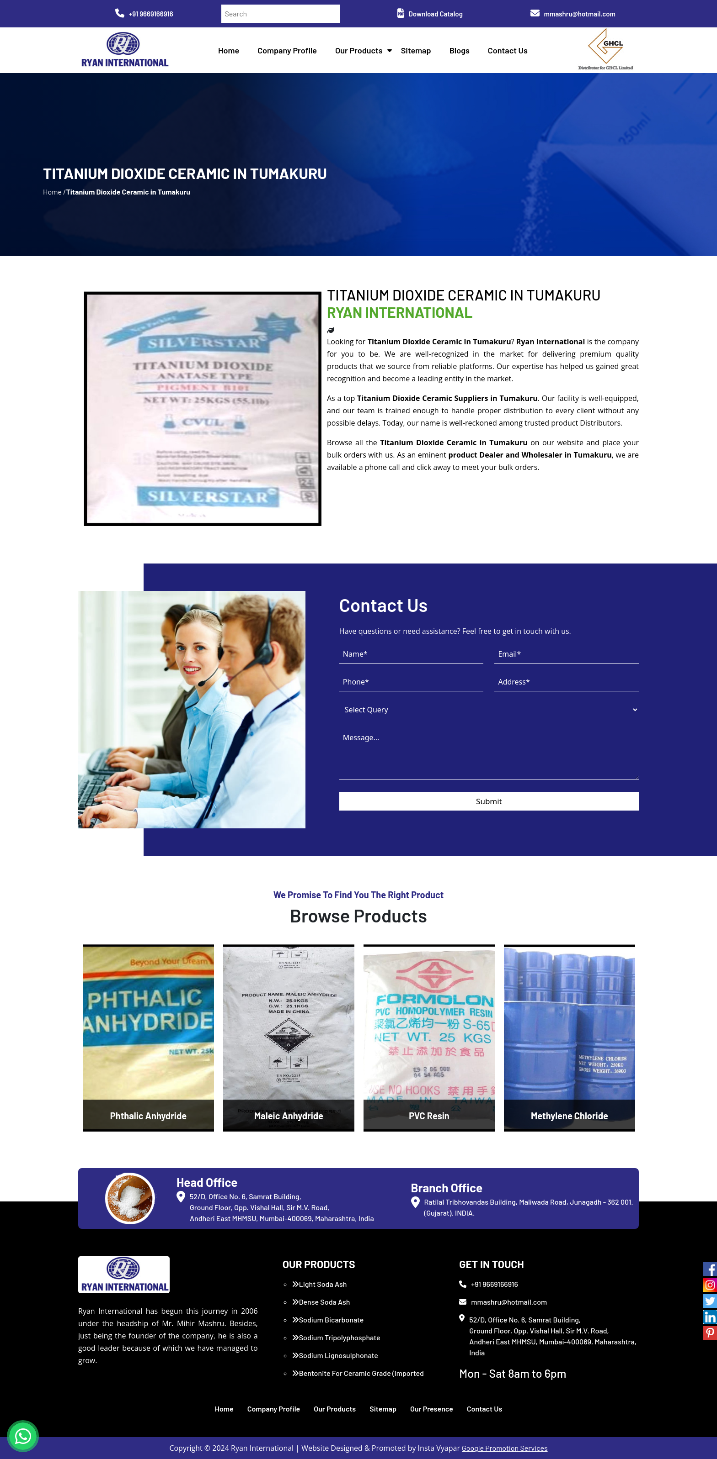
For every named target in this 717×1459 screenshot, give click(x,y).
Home (228, 50)
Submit (489, 801)
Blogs (459, 50)
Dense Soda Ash (321, 1301)
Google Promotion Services (505, 1447)
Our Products (359, 50)
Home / (54, 191)
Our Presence (431, 1408)
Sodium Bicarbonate (328, 1319)
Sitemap (416, 50)
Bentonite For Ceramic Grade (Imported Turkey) (358, 1378)
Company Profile (287, 50)
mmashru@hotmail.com (572, 14)
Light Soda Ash (319, 1284)
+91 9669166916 (144, 14)
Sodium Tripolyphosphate (336, 1337)
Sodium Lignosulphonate (335, 1355)
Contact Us (508, 50)
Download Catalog (430, 14)
